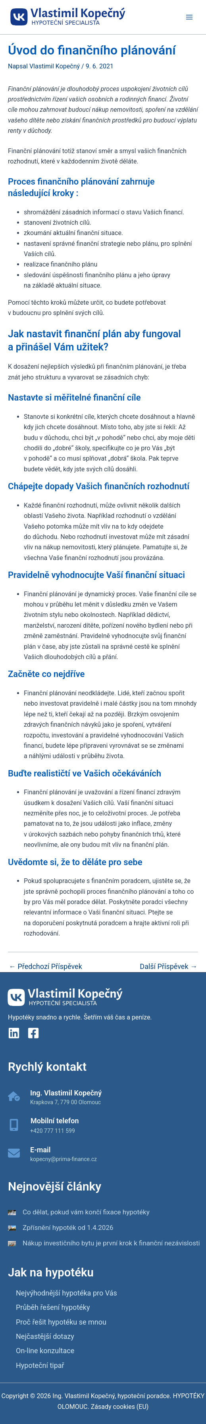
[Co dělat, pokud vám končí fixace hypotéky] (12, 1212)
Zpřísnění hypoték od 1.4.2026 (68, 1227)
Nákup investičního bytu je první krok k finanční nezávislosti (111, 1243)
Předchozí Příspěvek (45, 966)
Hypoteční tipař (40, 1365)
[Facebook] (33, 1033)
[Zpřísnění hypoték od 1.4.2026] (12, 1227)
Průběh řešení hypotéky (53, 1307)
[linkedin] (14, 1033)
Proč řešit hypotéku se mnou (61, 1322)
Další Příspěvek (168, 966)
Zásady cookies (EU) (119, 1406)
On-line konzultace (45, 1350)
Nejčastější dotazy (45, 1336)
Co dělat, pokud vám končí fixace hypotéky (86, 1212)
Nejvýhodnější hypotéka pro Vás (66, 1293)
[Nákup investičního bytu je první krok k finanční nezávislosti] (12, 1243)
